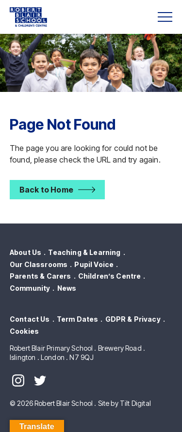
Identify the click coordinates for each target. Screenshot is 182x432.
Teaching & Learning (84, 252)
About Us (25, 252)
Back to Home (46, 189)
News (67, 288)
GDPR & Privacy (133, 319)
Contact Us (30, 319)
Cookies (24, 331)
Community (30, 288)
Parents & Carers (40, 276)
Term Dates (78, 319)
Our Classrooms (38, 264)
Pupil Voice (94, 264)
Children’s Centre (109, 276)
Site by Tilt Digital (124, 403)
